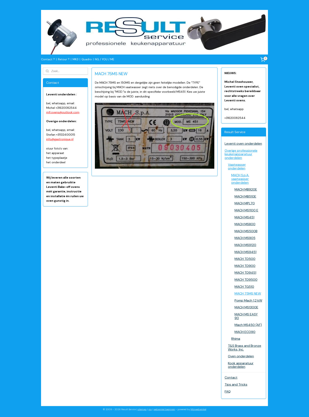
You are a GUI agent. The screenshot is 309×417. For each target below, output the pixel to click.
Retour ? (64, 59)
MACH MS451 (244, 217)
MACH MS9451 (245, 252)
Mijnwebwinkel (198, 409)
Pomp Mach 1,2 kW (248, 300)
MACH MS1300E (246, 307)
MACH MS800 (245, 224)
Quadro (86, 59)
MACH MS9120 (245, 245)
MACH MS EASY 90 (246, 316)
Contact (231, 377)
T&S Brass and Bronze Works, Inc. (244, 348)
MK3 (75, 59)
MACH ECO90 (245, 332)
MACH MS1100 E (246, 210)
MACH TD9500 (246, 279)
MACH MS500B (246, 231)
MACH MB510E (245, 196)
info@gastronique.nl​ (59, 139)
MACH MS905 (245, 238)
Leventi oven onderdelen (243, 143)
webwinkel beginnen (164, 409)
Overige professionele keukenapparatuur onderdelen (241, 154)
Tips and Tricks (236, 384)
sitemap (142, 409)
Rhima (235, 338)
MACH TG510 (244, 286)
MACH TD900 (245, 266)
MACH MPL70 (245, 203)
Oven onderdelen (241, 356)
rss (150, 409)
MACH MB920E (246, 189)
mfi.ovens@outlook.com (62, 112)
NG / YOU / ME (104, 59)
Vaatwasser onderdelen (237, 166)
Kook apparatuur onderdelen (241, 365)
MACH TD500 (245, 259)
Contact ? (48, 59)
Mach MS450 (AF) (248, 325)
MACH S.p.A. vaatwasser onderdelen (240, 179)
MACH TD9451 (245, 272)
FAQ (228, 391)
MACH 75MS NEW (248, 293)
